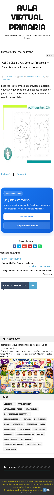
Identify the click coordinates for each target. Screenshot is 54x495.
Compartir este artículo (27, 226)
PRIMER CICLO (9, 429)
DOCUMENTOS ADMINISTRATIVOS (17, 414)
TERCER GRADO (10, 449)
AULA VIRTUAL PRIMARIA (27, 17)
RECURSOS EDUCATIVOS (35, 77)
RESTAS (40, 434)
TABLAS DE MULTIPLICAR (13, 444)
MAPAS (6, 424)
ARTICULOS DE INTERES (13, 409)
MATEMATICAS (18, 424)
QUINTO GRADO (39, 429)
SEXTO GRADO (26, 439)
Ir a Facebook (26, 217)
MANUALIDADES (40, 419)
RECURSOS (8, 434)
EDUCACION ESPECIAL (12, 419)
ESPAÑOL (27, 419)
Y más (32, 493)
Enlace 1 (6, 174)
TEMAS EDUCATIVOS (33, 444)
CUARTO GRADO (31, 409)
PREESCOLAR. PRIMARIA (36, 424)
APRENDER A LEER (24, 404)
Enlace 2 (21, 174)
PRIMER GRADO (24, 429)
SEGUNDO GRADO (10, 439)
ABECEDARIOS (9, 404)
